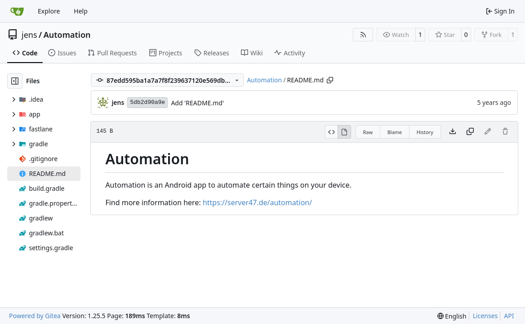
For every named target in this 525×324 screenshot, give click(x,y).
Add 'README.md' (197, 103)
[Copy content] (470, 132)
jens (29, 34)
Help (81, 11)
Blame (394, 132)
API (509, 315)
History (425, 132)
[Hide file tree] (14, 81)
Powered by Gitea (35, 315)
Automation (67, 34)
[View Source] (331, 132)
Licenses (485, 315)
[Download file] (452, 132)
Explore (49, 11)
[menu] (452, 316)
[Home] (17, 11)
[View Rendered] (344, 132)
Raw (368, 132)
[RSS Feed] (363, 34)
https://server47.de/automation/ (257, 202)
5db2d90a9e (147, 102)
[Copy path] (330, 80)
